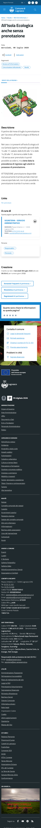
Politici (3, 430)
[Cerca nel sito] (35, 9)
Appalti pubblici (6, 452)
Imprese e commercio (9, 473)
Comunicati (5, 536)
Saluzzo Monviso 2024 (9, 774)
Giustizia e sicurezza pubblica (11, 469)
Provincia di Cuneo (8, 740)
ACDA (3, 754)
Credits (3, 714)
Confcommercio (7, 778)
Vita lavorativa (6, 490)
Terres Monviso (6, 761)
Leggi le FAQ (5, 683)
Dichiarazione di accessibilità (11, 676)
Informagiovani (6, 526)
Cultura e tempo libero (9, 462)
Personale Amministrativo (10, 426)
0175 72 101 (9, 584)
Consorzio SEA (6, 750)
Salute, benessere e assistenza (12, 480)
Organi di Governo (7, 409)
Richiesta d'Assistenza (9, 693)
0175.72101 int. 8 (18, 231)
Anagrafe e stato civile (9, 448)
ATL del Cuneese (7, 768)
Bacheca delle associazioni (10, 530)
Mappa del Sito (6, 724)
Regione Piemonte (8, 736)
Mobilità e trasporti (8, 476)
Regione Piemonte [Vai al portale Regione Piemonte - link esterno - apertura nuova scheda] (8, 3)
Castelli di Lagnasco (8, 743)
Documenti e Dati (7, 419)
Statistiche (5, 721)
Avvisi (3, 540)
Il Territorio (5, 559)
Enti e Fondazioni (7, 423)
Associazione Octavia (9, 764)
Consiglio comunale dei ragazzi (12, 505)
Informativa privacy (8, 704)
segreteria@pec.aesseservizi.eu (16, 662)
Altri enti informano (8, 523)
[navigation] (4, 9)
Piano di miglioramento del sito (12, 679)
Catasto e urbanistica (9, 459)
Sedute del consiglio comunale (12, 519)
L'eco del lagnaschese (9, 533)
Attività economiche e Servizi (11, 569)
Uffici (3, 416)
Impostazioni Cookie (8, 711)
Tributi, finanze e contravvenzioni (13, 483)
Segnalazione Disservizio (10, 690)
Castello (4, 509)
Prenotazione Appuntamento (11, 686)
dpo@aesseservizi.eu (13, 659)
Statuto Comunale (8, 700)
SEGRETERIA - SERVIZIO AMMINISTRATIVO (14, 221)
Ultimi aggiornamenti (9, 717)
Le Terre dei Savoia (8, 771)
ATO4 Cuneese (6, 757)
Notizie (3, 502)
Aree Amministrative (8, 412)
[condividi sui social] (6, 55)
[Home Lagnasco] (19, 9)
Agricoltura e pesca (8, 441)
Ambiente (4, 445)
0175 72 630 (9, 587)
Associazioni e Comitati (9, 573)
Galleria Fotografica (8, 562)
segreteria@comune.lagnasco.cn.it (20, 233)
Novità (9, 18)
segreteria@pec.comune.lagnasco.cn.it (20, 595)
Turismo (4, 486)
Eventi (3, 552)
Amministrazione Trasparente (12, 672)
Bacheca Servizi (7, 697)
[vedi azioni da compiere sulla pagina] (18, 55)
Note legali (5, 707)
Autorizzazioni (6, 455)
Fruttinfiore (5, 747)
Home (3, 18)
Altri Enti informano (20, 18)
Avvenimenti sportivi (8, 512)
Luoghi (3, 555)
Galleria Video (6, 566)
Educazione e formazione (10, 466)
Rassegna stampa (7, 516)
